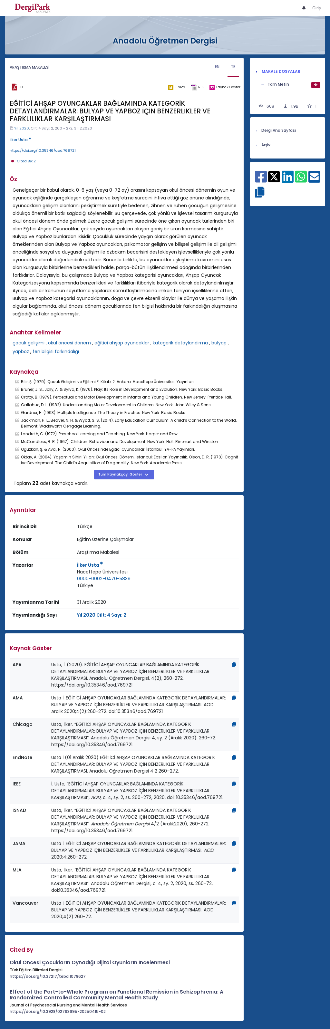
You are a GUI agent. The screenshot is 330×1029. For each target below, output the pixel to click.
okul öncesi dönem (69, 343)
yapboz (21, 351)
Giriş (316, 8)
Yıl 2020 (21, 128)
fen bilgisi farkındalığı (56, 351)
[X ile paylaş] (274, 176)
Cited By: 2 (26, 161)
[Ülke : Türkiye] (85, 585)
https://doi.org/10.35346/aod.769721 (43, 150)
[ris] (197, 87)
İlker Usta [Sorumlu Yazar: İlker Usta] (90, 565)
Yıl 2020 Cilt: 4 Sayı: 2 (101, 615)
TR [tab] (233, 66)
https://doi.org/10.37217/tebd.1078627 (48, 976)
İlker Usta (20, 139)
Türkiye (85, 585)
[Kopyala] (234, 664)
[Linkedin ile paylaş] (288, 180)
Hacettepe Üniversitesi (102, 572)
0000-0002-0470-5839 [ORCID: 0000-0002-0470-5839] (104, 578)
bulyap (219, 343)
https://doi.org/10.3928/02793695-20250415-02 (58, 1011)
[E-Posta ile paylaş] (314, 180)
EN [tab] (217, 66)
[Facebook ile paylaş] (261, 180)
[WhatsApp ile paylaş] (301, 180)
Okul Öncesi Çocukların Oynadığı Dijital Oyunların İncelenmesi (90, 962)
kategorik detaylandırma (180, 343)
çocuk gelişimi (28, 343)
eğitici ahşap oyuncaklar (121, 343)
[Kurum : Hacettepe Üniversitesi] (102, 572)
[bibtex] (176, 87)
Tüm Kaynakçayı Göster (120, 474)
